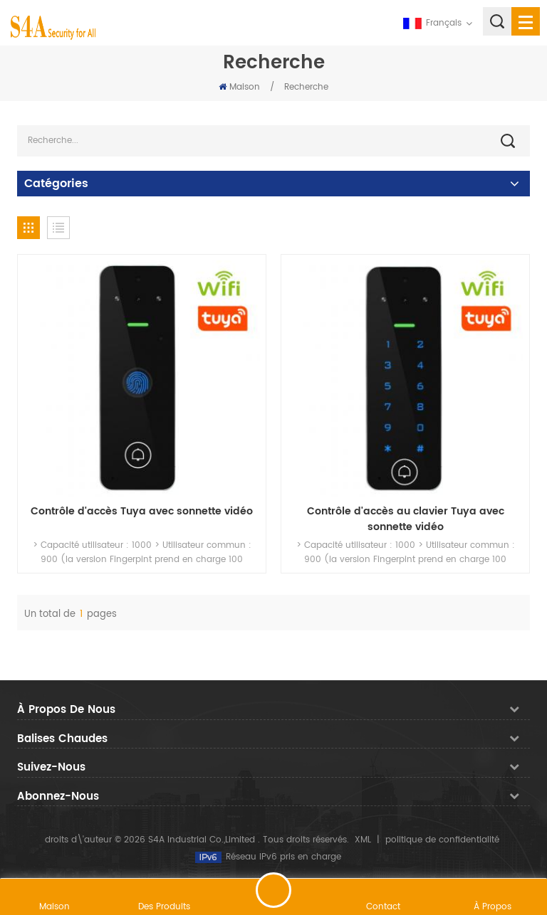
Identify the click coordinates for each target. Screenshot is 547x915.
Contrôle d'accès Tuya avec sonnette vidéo (142, 511)
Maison (239, 87)
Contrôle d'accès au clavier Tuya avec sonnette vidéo (405, 519)
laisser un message (273, 890)
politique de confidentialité (442, 840)
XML (363, 840)
